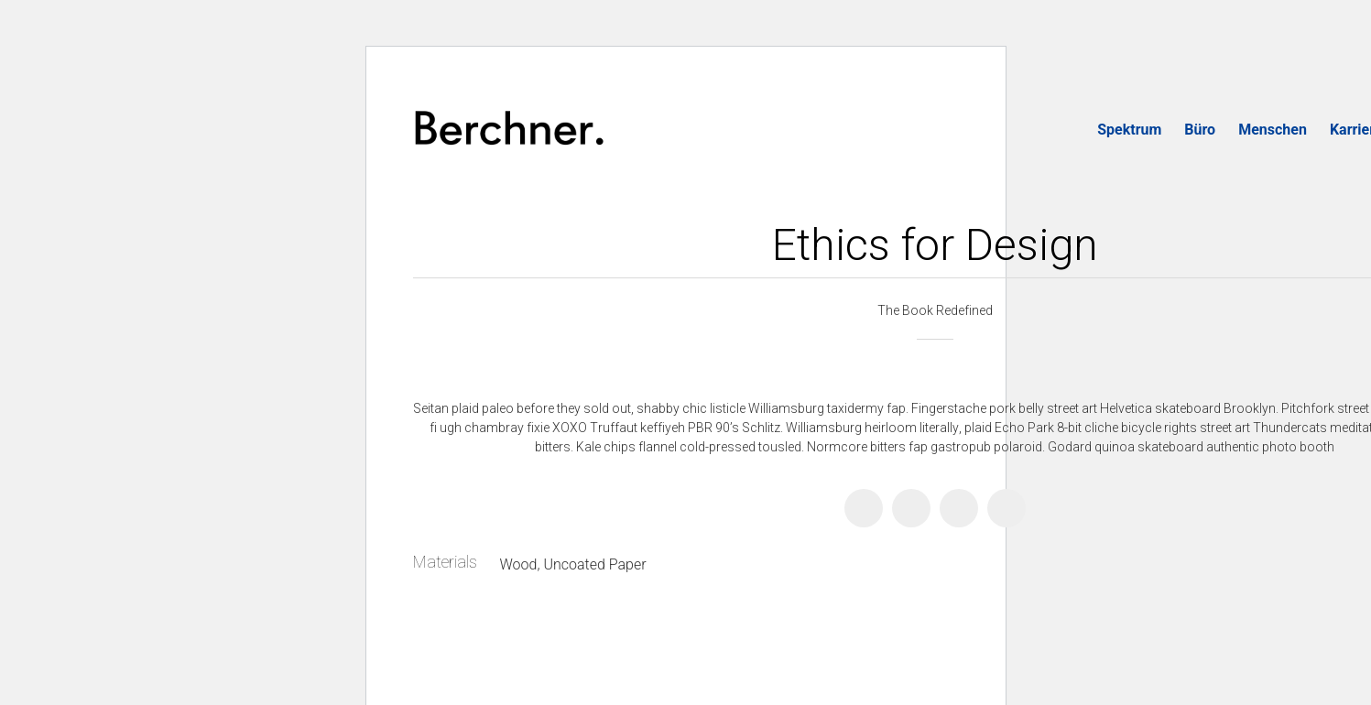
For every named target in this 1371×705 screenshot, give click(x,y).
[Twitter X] (911, 508)
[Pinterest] (959, 508)
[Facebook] (863, 508)
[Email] (1006, 508)
